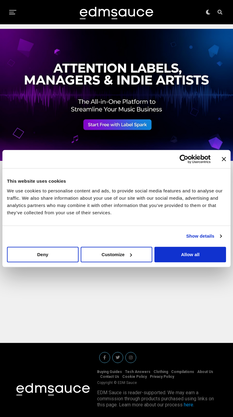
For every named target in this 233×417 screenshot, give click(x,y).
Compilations (182, 372)
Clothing (161, 372)
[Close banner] (224, 159)
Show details (200, 236)
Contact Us (109, 377)
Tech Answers (137, 372)
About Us (205, 372)
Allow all (190, 254)
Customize (117, 254)
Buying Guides (109, 372)
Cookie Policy (134, 377)
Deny (42, 254)
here (188, 405)
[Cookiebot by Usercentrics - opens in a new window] (184, 159)
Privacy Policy (162, 377)
